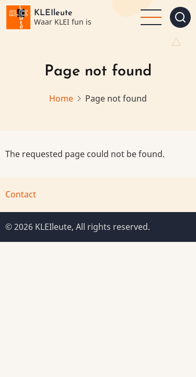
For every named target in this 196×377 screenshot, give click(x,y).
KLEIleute (53, 13)
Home (61, 98)
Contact (20, 194)
